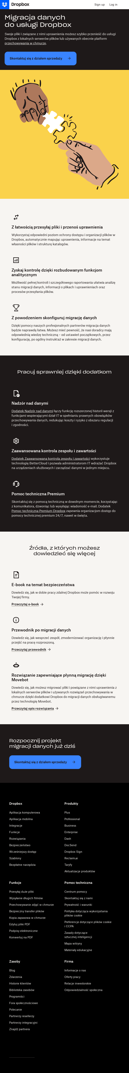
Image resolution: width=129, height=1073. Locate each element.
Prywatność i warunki (78, 904)
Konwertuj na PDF (21, 937)
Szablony (15, 858)
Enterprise (71, 832)
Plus (67, 812)
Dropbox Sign (73, 851)
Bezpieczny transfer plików (26, 911)
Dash (67, 838)
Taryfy (68, 864)
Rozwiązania (17, 838)
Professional (72, 819)
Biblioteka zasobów (21, 990)
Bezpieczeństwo (19, 845)
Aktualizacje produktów (79, 871)
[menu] (124, 4)
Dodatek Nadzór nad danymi (32, 411)
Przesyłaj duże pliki (21, 891)
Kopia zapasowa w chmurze (27, 917)
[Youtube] (32, 1047)
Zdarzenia (15, 977)
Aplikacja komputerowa (24, 812)
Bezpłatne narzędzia (22, 864)
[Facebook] (22, 1047)
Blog (12, 970)
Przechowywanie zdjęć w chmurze (31, 904)
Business (70, 825)
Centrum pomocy (75, 891)
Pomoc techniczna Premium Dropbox (38, 511)
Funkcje (14, 832)
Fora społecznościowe (23, 1003)
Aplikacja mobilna (21, 819)
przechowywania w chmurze (25, 43)
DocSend (70, 845)
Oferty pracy (72, 977)
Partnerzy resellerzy (21, 1016)
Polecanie (15, 1009)
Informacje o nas (75, 970)
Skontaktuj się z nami (78, 898)
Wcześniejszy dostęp (22, 851)
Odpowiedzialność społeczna (83, 990)
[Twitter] (11, 1047)
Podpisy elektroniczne (23, 930)
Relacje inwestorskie (77, 983)
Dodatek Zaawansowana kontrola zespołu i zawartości (51, 459)
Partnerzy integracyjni (23, 1022)
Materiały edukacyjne (78, 950)
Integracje (15, 825)
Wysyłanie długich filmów (26, 898)
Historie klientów (20, 983)
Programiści (16, 996)
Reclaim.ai (71, 858)
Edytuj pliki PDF (19, 924)
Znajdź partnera (19, 1029)
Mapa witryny (73, 943)
